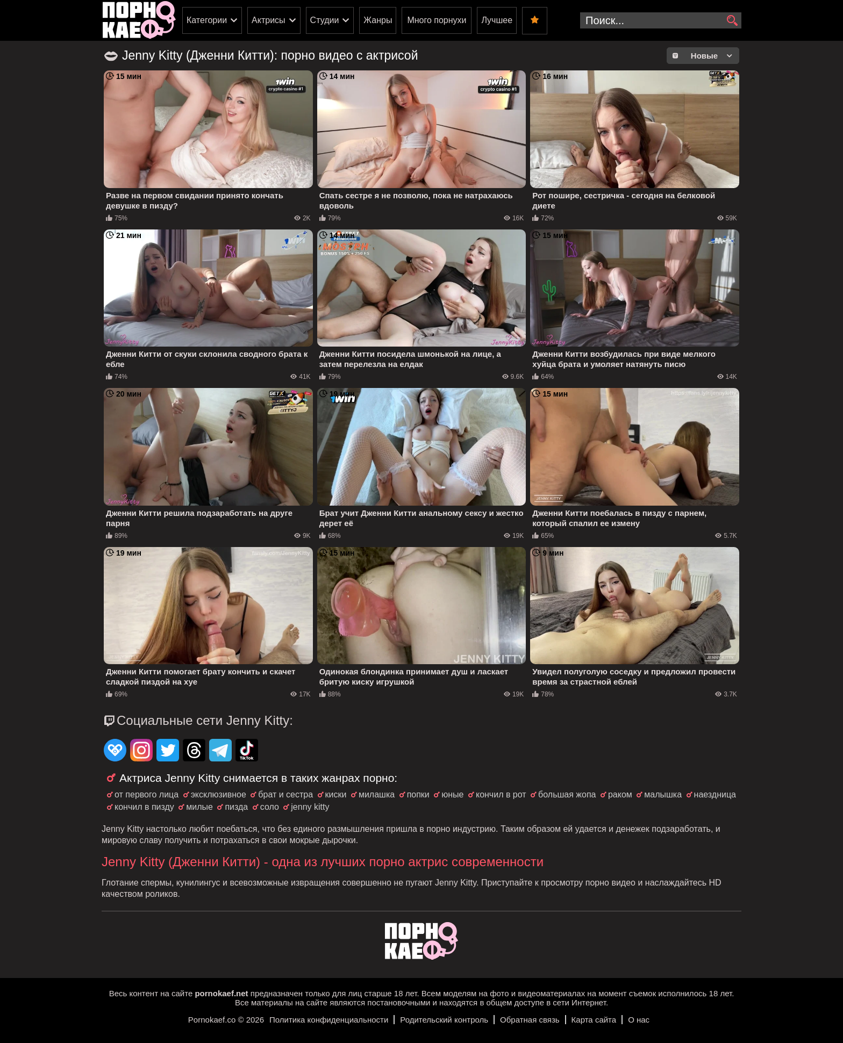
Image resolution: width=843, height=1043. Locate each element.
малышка (663, 794)
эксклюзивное (218, 794)
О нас (638, 1019)
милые (199, 806)
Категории (207, 20)
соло (269, 806)
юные (452, 794)
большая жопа (567, 794)
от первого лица (146, 794)
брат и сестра (285, 794)
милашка (377, 794)
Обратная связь (530, 1019)
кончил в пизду (144, 806)
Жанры (377, 20)
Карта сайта (594, 1019)
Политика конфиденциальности (328, 1019)
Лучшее (496, 20)
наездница (715, 794)
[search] (732, 21)
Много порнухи (436, 20)
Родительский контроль (444, 1019)
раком (620, 794)
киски (336, 794)
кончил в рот (501, 794)
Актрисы (268, 20)
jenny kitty (310, 806)
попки (418, 794)
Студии (324, 20)
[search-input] (660, 20)
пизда (236, 806)
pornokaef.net (221, 993)
